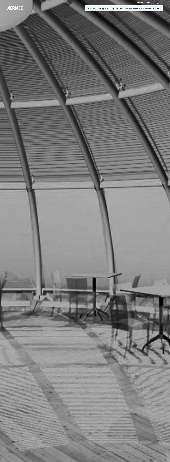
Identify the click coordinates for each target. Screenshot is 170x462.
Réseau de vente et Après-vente (139, 8)
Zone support (137, 3)
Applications (116, 8)
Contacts (150, 3)
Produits (91, 8)
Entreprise (103, 8)
